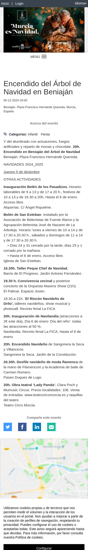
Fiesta (45, 134)
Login (19, 3)
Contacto (21, 529)
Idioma (81, 3)
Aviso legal (7, 529)
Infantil (33, 134)
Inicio (5, 3)
